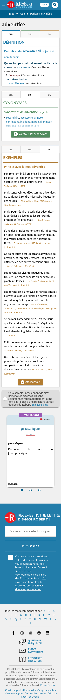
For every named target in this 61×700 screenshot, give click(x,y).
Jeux (22, 13)
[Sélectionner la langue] (44, 5)
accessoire (23, 67)
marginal (36, 121)
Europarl (11, 335)
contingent (12, 121)
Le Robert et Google (39, 695)
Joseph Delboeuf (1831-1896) (20, 266)
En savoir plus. (40, 404)
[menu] (4, 5)
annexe (38, 117)
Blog (11, 13)
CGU (50, 693)
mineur (47, 121)
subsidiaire (12, 126)
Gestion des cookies (35, 693)
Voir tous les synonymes (33, 134)
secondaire (12, 117)
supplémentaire (29, 126)
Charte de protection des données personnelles (30, 690)
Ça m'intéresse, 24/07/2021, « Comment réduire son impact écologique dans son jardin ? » (30, 308)
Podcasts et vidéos (41, 13)
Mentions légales (14, 693)
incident (25, 121)
